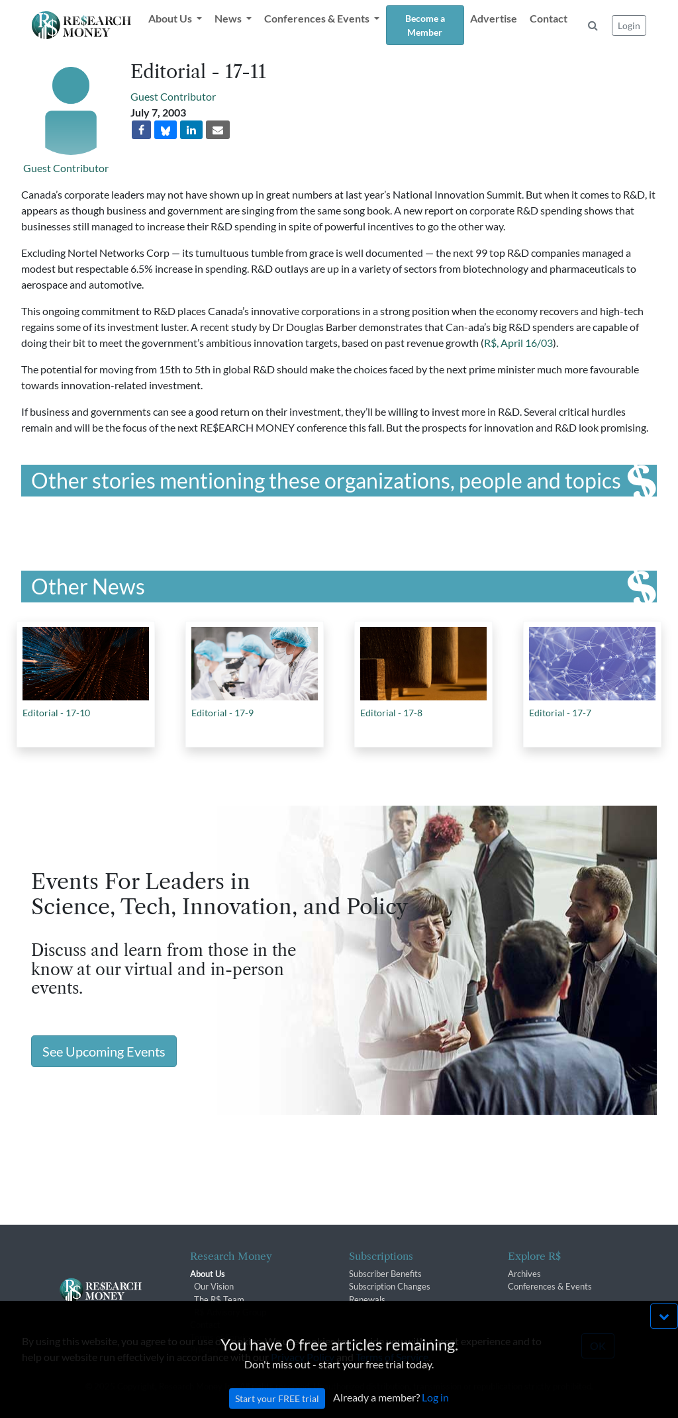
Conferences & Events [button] (317, 18)
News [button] (229, 18)
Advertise (493, 18)
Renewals (367, 1299)
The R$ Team (219, 1299)
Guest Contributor (66, 168)
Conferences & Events (550, 1286)
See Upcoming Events (104, 1051)
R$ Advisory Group (230, 1312)
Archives (524, 1273)
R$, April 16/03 (518, 342)
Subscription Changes (389, 1286)
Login (629, 25)
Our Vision (214, 1286)
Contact (548, 18)
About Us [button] (171, 18)
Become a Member (425, 25)
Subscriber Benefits (385, 1273)
